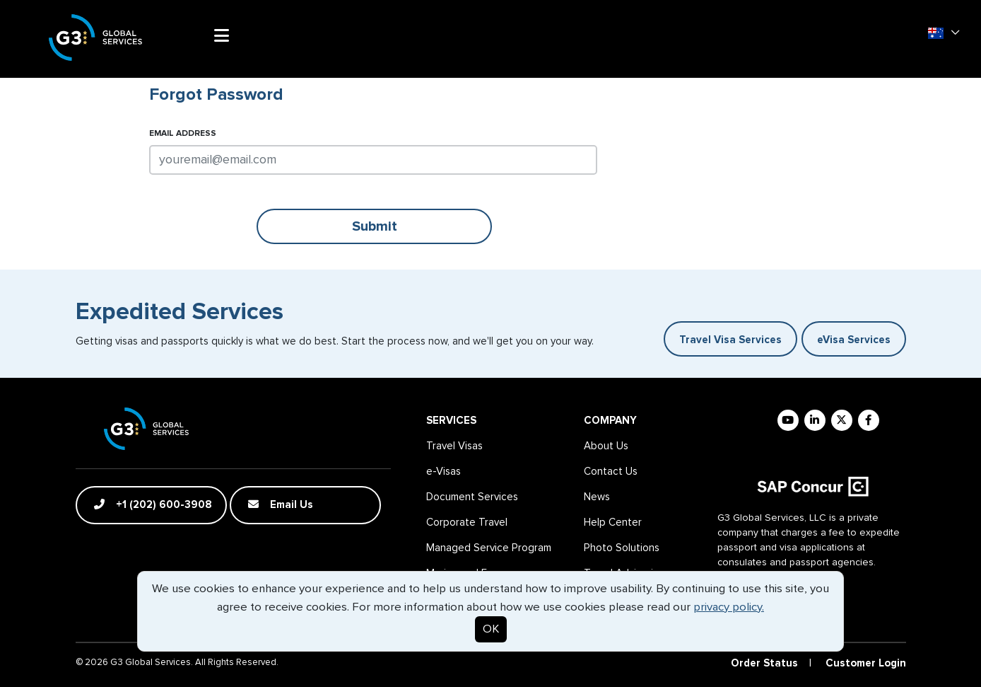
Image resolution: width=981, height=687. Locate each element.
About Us (606, 446)
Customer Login (866, 663)
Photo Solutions (621, 548)
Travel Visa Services (730, 340)
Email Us (280, 504)
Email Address (182, 133)
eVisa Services (854, 340)
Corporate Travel (466, 522)
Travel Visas (454, 446)
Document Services (472, 497)
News (597, 497)
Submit (374, 226)
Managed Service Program (488, 548)
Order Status (764, 663)
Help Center (613, 522)
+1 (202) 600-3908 (153, 504)
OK (491, 629)
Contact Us (611, 471)
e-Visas (443, 471)
